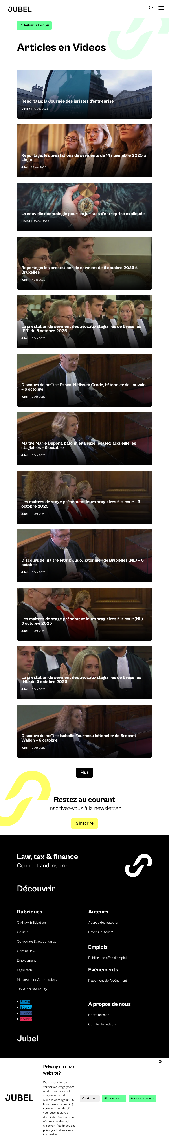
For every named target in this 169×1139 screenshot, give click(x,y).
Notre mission (98, 1015)
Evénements (103, 970)
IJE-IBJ (25, 108)
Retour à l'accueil (36, 25)
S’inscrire (84, 823)
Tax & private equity (32, 989)
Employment (26, 960)
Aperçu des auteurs (103, 923)
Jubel (24, 167)
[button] (161, 6)
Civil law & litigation (31, 923)
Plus (84, 772)
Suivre (35, 1002)
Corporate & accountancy (37, 941)
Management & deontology (37, 980)
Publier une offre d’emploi (107, 958)
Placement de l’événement (107, 980)
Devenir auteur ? (100, 932)
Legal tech (24, 970)
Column (22, 932)
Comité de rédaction (103, 1024)
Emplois (98, 947)
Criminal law (26, 951)
